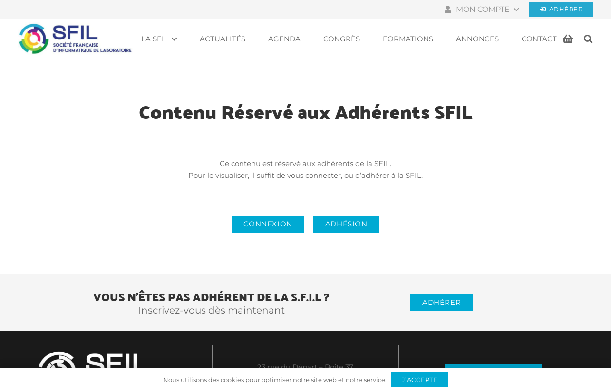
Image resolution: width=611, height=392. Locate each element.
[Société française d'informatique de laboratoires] (75, 39)
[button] (481, 9)
